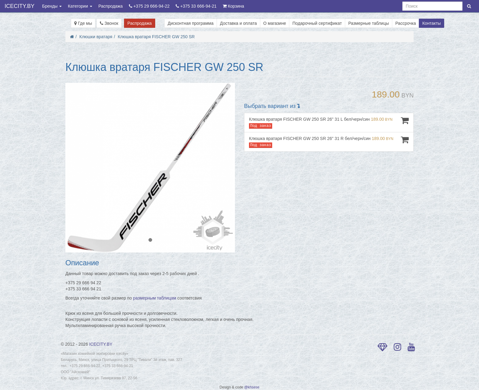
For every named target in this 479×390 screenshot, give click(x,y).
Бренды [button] (52, 6)
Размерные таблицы (368, 23)
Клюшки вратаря (95, 36)
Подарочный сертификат (317, 23)
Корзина (233, 6)
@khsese (251, 387)
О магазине (274, 23)
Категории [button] (80, 6)
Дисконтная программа (191, 23)
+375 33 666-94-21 (196, 6)
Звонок (109, 23)
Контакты (431, 23)
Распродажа (110, 6)
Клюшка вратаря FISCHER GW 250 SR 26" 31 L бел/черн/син (329, 122)
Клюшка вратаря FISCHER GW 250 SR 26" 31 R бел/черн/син (329, 141)
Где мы (83, 23)
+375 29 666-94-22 (149, 6)
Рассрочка (405, 23)
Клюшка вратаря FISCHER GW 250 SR (156, 36)
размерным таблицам (154, 298)
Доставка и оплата (238, 23)
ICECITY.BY (20, 6)
